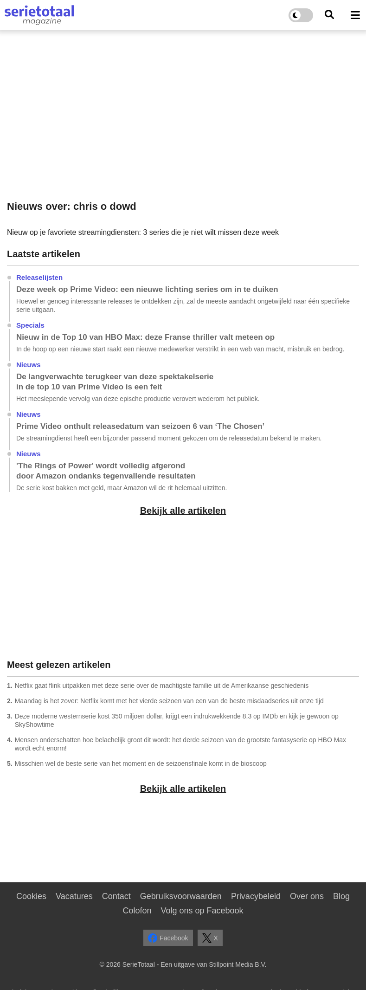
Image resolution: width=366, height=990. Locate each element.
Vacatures (74, 896)
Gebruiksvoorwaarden (181, 896)
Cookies (31, 896)
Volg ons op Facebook (202, 910)
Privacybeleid (256, 896)
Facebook (168, 938)
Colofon (136, 910)
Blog (341, 896)
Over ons (307, 896)
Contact (116, 896)
